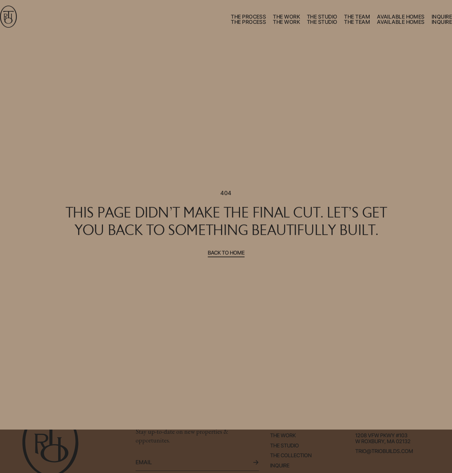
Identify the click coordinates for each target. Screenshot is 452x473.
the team (357, 16)
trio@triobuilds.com (384, 451)
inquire (442, 16)
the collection (291, 456)
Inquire (279, 466)
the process (248, 16)
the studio (322, 16)
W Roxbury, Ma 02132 (383, 442)
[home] (8, 17)
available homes (401, 16)
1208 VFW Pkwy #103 (381, 436)
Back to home (226, 253)
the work (286, 16)
